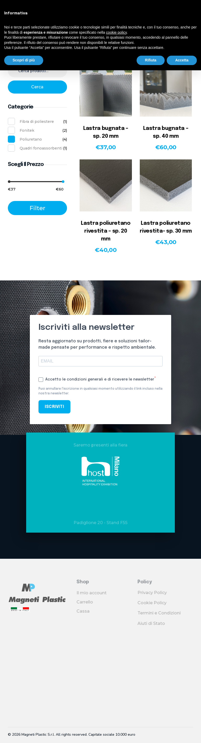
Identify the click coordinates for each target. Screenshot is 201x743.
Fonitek (27, 130)
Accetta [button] (181, 60)
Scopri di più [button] (24, 60)
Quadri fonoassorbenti (41, 148)
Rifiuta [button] (151, 60)
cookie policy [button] (116, 32)
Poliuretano (31, 139)
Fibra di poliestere (37, 121)
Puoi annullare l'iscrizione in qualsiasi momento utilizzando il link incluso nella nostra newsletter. (100, 391)
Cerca (37, 86)
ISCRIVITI (54, 407)
